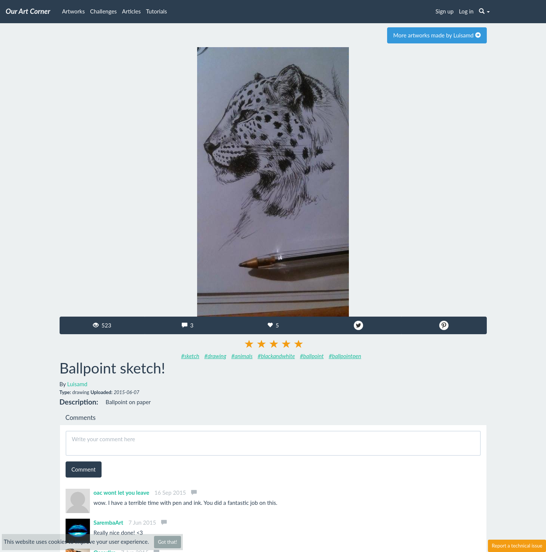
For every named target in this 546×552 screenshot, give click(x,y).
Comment (84, 469)
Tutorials (156, 11)
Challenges (103, 11)
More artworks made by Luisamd (436, 35)
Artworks (73, 11)
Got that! (167, 542)
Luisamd (77, 384)
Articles (131, 11)
